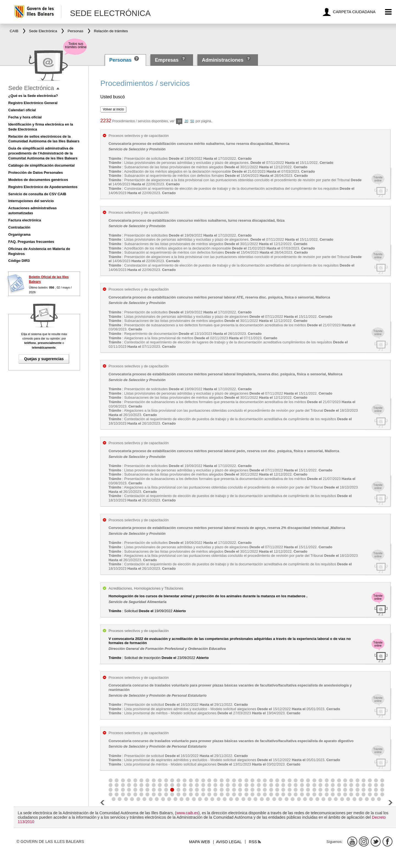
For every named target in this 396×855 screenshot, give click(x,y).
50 (192, 121)
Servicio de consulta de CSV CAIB (37, 194)
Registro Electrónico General (32, 103)
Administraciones (222, 60)
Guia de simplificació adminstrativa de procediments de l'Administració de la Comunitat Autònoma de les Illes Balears (43, 153)
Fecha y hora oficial (25, 117)
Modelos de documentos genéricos (38, 180)
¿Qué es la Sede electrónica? (33, 96)
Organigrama (19, 234)
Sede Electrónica (31, 88)
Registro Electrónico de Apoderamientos (43, 187)
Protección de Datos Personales (35, 172)
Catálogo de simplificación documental (41, 165)
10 (179, 121)
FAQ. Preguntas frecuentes (31, 242)
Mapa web (199, 842)
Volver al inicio (113, 109)
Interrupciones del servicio (31, 201)
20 (186, 121)
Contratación (19, 227)
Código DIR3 (19, 261)
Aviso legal (228, 842)
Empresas (166, 60)
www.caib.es (187, 813)
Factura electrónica (24, 220)
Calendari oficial (22, 110)
